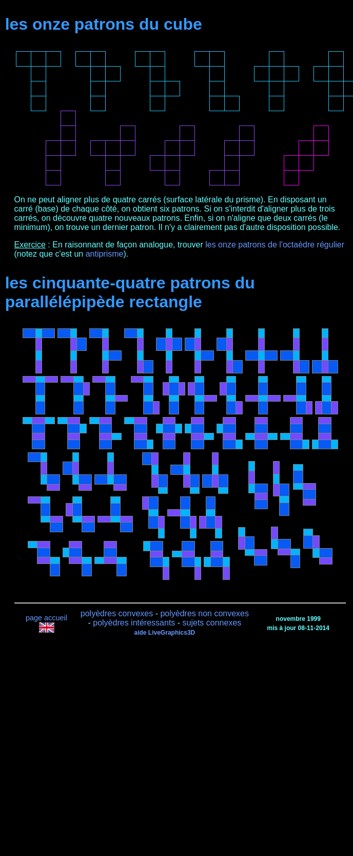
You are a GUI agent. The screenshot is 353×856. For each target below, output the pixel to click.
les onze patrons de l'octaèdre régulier (274, 244)
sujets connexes (212, 622)
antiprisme (105, 253)
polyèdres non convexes (204, 613)
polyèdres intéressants (134, 622)
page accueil (46, 618)
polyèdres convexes (117, 613)
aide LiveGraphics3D (164, 632)
